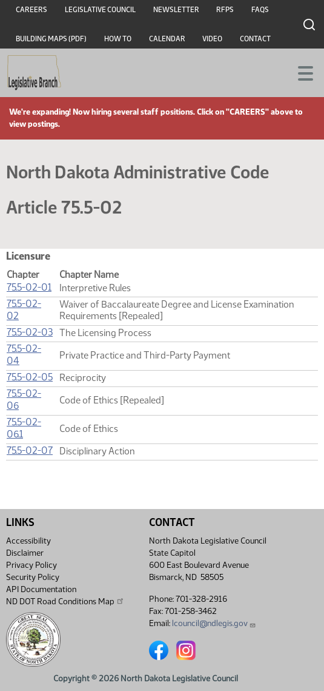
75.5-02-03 (30, 332)
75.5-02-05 (30, 377)
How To (117, 39)
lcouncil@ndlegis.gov (214, 623)
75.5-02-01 (29, 287)
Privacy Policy (31, 565)
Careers (31, 9)
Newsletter (176, 9)
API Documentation (41, 589)
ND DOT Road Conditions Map (65, 601)
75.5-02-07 (30, 450)
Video (212, 39)
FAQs (260, 9)
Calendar (167, 39)
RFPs (225, 9)
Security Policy (32, 577)
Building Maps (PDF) (51, 39)
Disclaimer (25, 553)
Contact (255, 39)
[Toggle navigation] (300, 72)
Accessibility (28, 541)
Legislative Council (100, 9)
